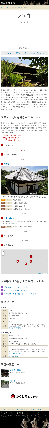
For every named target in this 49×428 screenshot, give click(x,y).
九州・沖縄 (37, 409)
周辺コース (40, 53)
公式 (16, 356)
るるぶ (11, 356)
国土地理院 (45, 273)
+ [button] (3, 251)
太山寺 (12, 381)
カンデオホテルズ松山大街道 (15, 290)
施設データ (20, 53)
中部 (17, 409)
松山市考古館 (9, 218)
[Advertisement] (24, 35)
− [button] (3, 254)
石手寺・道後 (15, 370)
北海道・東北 (6, 409)
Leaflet (39, 273)
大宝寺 (6, 164)
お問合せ (20, 413)
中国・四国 (10, 7)
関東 (13, 409)
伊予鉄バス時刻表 (15, 328)
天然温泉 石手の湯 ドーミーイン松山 (20, 294)
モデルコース (9, 53)
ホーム (3, 7)
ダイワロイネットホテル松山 (15, 287)
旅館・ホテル (30, 53)
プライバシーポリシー (8, 413)
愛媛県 (18, 7)
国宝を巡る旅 (8, 3)
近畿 (21, 409)
